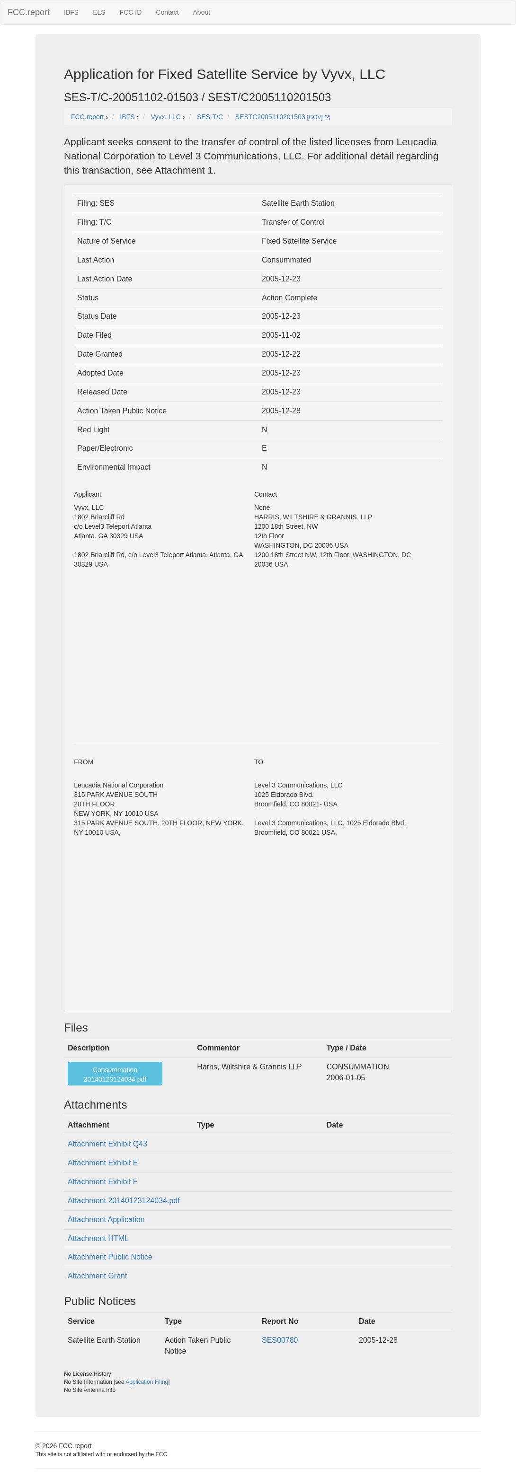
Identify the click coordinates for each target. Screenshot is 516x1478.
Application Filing (146, 1382)
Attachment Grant (97, 1276)
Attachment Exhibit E (103, 1163)
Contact (167, 12)
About (202, 12)
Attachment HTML (98, 1238)
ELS (99, 12)
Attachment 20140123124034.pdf (124, 1201)
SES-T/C (210, 117)
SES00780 (280, 1340)
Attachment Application (106, 1220)
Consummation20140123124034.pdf (115, 1074)
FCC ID (131, 12)
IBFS (71, 12)
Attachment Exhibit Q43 (107, 1144)
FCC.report (29, 12)
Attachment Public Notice (110, 1257)
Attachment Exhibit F (103, 1182)
